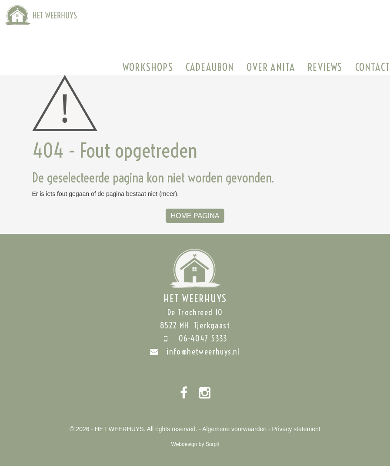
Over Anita (271, 67)
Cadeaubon (210, 67)
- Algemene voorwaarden (233, 428)
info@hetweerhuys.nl (195, 352)
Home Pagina (195, 215)
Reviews (324, 67)
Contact (372, 67)
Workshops (148, 67)
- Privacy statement (294, 428)
